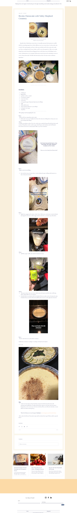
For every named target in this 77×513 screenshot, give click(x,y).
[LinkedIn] (70, 1)
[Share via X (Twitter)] (21, 426)
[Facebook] (68, 1)
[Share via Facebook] (19, 426)
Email (19, 500)
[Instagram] (67, 1)
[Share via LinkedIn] (24, 426)
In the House (21, 423)
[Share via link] (27, 426)
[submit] (62, 504)
